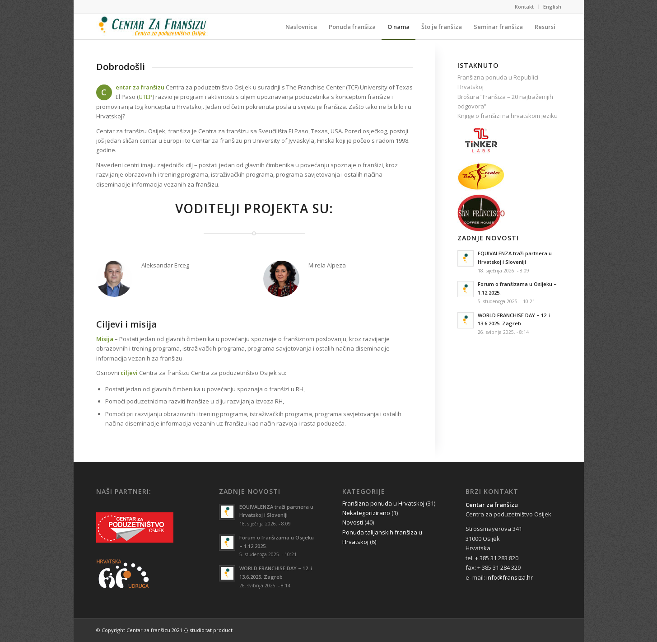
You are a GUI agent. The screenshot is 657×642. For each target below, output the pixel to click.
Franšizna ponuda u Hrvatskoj (383, 503)
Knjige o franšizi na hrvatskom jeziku (507, 116)
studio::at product (211, 630)
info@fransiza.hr (509, 577)
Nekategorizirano (366, 513)
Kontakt (524, 6)
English (552, 6)
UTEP (146, 97)
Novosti (352, 522)
